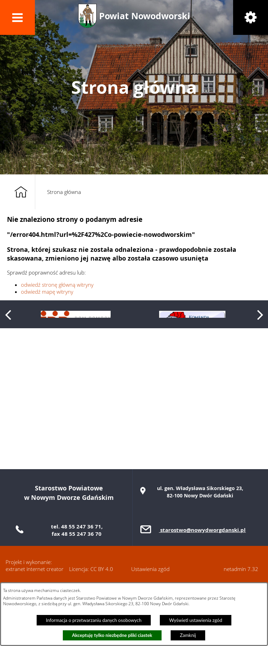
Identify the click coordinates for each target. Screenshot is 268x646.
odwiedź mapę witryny (47, 291)
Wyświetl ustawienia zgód (195, 620)
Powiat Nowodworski (144, 16)
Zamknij (188, 635)
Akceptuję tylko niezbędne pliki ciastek (112, 635)
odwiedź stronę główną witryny (57, 284)
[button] (17, 17)
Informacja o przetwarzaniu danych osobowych (93, 620)
